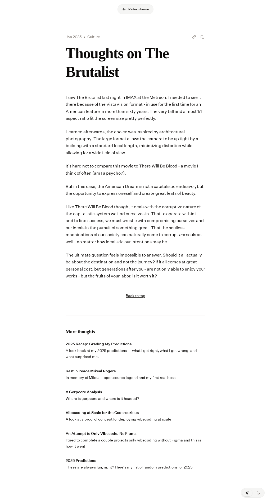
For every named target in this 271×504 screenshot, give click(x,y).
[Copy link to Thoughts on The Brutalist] (194, 37)
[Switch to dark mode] (258, 492)
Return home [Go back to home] (135, 9)
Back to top (135, 295)
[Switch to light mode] (247, 492)
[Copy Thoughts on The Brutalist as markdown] (202, 37)
